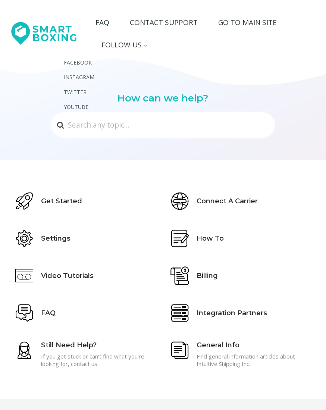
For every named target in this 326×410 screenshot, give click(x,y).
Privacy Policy (291, 394)
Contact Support (176, 23)
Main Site (256, 394)
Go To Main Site (239, 23)
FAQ (131, 23)
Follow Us (290, 23)
